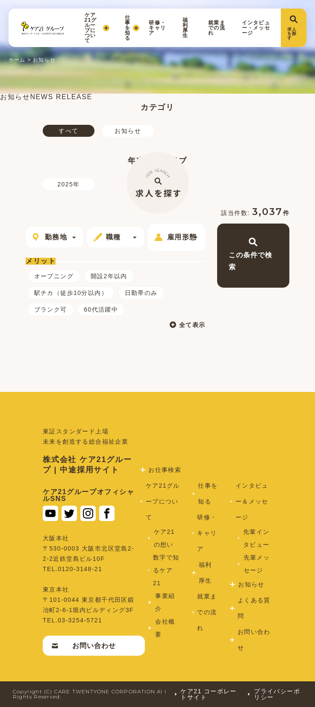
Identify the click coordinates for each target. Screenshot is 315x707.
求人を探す (292, 27)
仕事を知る (129, 28)
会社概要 (166, 628)
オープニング (54, 276)
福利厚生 (185, 27)
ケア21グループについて (97, 28)
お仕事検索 (165, 469)
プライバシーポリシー (273, 694)
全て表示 (182, 324)
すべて (68, 130)
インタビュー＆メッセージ (251, 501)
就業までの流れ (216, 28)
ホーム (17, 60)
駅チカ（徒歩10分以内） (71, 292)
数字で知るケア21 (165, 570)
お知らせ (128, 130)
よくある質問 (252, 608)
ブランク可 (50, 309)
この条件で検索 (251, 254)
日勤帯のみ (141, 292)
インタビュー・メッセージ (256, 28)
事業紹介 (166, 602)
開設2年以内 (109, 276)
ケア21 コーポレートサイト (205, 694)
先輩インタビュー (255, 538)
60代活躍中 (101, 309)
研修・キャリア (157, 28)
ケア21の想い (166, 538)
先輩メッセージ (255, 564)
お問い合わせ (84, 645)
